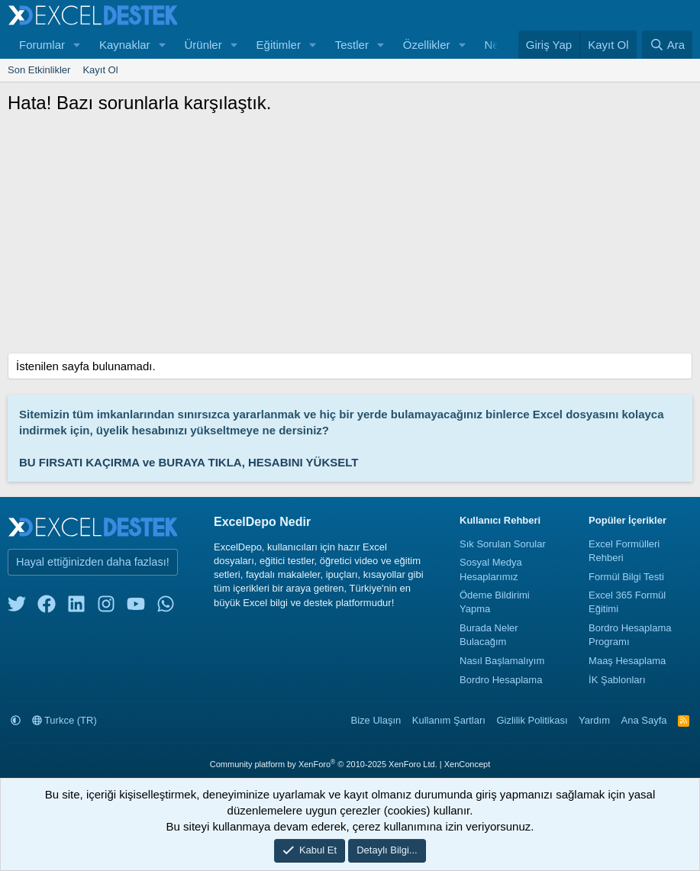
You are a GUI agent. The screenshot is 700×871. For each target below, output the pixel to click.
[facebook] (46, 607)
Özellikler (426, 44)
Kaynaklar (124, 44)
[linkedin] (76, 607)
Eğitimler (278, 44)
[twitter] (17, 607)
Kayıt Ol (100, 70)
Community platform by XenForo (323, 764)
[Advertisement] (350, 238)
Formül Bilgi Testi (626, 576)
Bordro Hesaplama (501, 680)
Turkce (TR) (64, 720)
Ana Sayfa (644, 720)
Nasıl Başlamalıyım (502, 660)
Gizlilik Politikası (531, 720)
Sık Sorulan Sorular (503, 544)
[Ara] (667, 45)
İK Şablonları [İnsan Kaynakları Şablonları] (617, 680)
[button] (77, 45)
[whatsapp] (165, 607)
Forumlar (42, 44)
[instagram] (106, 607)
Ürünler (202, 44)
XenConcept (467, 764)
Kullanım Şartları (448, 720)
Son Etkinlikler (39, 70)
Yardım (594, 720)
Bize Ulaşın (376, 720)
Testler (352, 44)
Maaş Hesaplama (627, 660)
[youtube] (136, 607)
